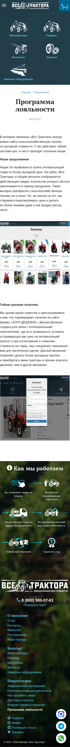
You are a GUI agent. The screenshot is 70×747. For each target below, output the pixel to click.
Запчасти (51, 50)
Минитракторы (18, 28)
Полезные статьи (21, 727)
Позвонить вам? (35, 605)
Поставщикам (17, 634)
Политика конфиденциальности (29, 690)
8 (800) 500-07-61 (35, 600)
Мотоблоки (18, 50)
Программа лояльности (25, 709)
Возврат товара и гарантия (26, 704)
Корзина (15, 732)
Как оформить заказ (21, 695)
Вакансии (14, 630)
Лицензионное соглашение (26, 686)
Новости (15, 718)
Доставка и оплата (20, 700)
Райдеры (51, 28)
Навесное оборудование (18, 72)
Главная (26, 92)
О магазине (17, 615)
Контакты (13, 625)
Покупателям (41, 92)
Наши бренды (17, 639)
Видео (14, 722)
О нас (11, 620)
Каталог (14, 648)
